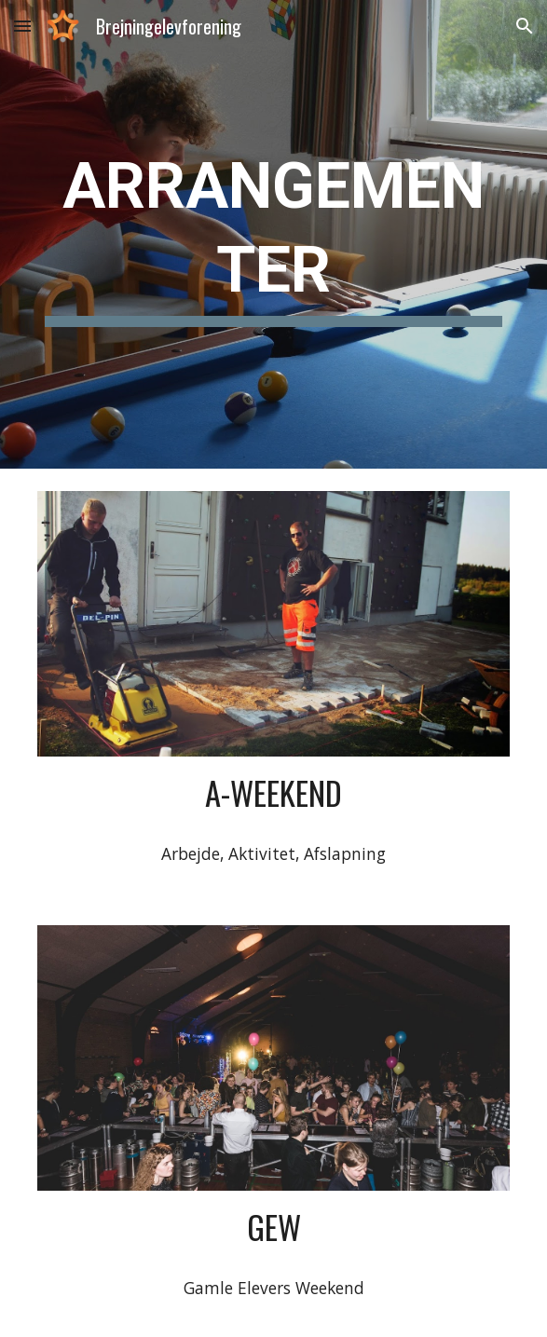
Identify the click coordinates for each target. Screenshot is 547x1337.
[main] (273, 234)
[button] (22, 25)
